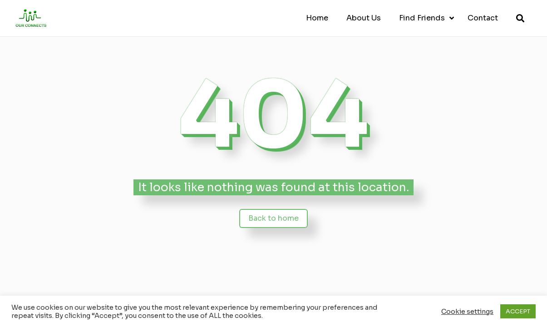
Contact (483, 18)
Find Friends (422, 18)
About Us (363, 18)
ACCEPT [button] (518, 311)
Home (317, 18)
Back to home (273, 218)
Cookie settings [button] (467, 311)
